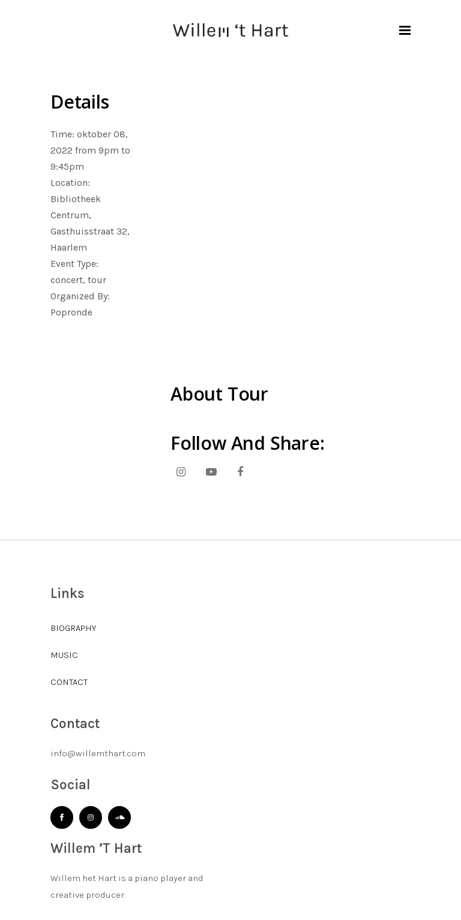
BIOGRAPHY (73, 628)
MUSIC (64, 655)
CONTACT (69, 682)
